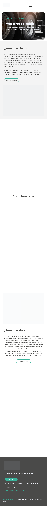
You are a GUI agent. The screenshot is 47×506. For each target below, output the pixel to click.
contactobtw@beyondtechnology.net (14, 490)
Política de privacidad (10, 499)
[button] (11, 80)
